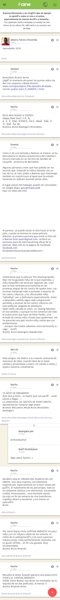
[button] (4, 4)
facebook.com (10, 247)
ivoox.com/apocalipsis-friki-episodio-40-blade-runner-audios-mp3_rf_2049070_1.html (27, 88)
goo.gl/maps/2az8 (30, 187)
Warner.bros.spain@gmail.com (21, 239)
